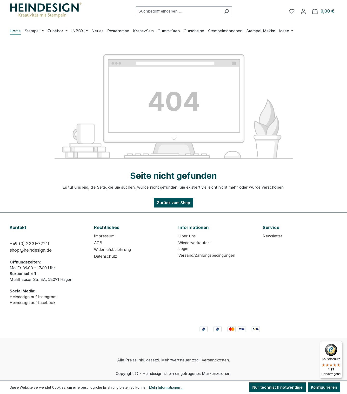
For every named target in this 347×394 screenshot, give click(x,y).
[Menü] (339, 344)
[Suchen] (226, 11)
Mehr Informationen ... (166, 387)
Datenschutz (105, 256)
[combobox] (178, 11)
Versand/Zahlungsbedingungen (206, 255)
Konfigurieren (324, 387)
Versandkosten (215, 360)
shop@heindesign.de (31, 250)
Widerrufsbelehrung (112, 249)
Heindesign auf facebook (32, 302)
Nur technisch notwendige (277, 387)
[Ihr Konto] (303, 11)
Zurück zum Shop (173, 202)
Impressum (104, 236)
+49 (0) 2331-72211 (29, 243)
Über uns (187, 236)
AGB (98, 242)
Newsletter (272, 236)
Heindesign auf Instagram (33, 296)
